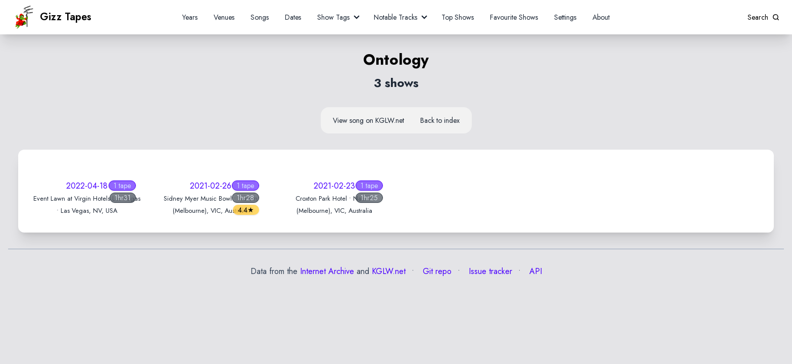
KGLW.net (389, 271)
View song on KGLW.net (368, 120)
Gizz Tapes (52, 17)
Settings (565, 17)
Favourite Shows (514, 17)
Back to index (440, 120)
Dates (293, 17)
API (534, 271)
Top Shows (457, 17)
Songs (260, 17)
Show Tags (333, 17)
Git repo (436, 271)
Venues (224, 17)
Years (189, 17)
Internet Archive (327, 271)
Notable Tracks (395, 17)
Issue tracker (489, 271)
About (601, 17)
